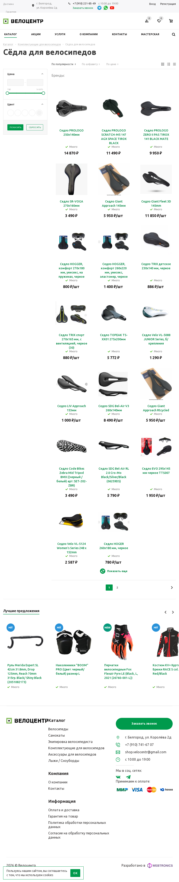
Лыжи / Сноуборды (63, 761)
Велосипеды (58, 729)
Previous (166, 612)
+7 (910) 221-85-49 (84, 3)
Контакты (56, 788)
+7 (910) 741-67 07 (139, 745)
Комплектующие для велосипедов (76, 748)
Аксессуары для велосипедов (72, 754)
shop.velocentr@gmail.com (145, 752)
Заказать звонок (144, 723)
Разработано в (147, 865)
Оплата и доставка (63, 810)
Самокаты (56, 735)
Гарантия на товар (63, 816)
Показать (15, 127)
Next (173, 612)
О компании (57, 782)
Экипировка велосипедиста (70, 742)
